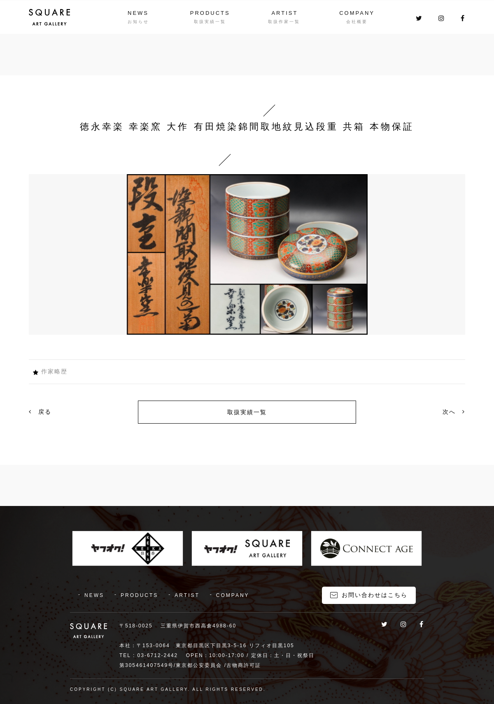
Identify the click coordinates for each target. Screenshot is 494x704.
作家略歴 (54, 371)
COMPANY (357, 13)
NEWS (138, 13)
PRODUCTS (210, 13)
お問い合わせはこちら (375, 595)
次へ (454, 411)
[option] (247, 254)
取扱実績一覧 (247, 412)
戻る (40, 411)
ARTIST (284, 13)
